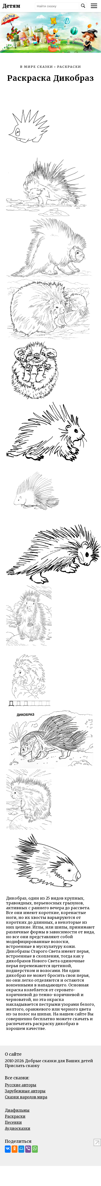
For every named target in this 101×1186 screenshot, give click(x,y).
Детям (11, 6)
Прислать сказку (22, 1065)
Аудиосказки (17, 1128)
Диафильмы (17, 1110)
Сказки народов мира (26, 1097)
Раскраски (15, 1116)
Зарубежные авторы (25, 1091)
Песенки (13, 1122)
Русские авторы (20, 1085)
